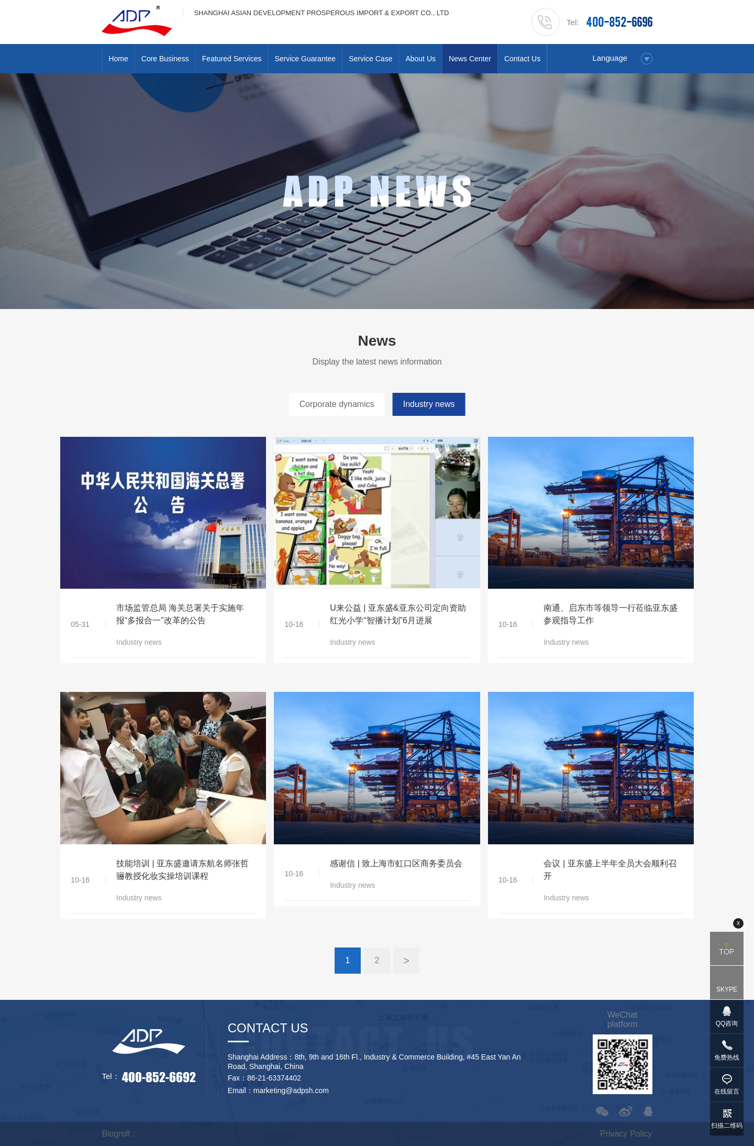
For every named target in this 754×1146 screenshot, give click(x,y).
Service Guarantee (305, 58)
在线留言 (726, 1091)
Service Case (370, 58)
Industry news (429, 404)
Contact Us (522, 58)
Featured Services (232, 58)
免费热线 (726, 1057)
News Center (470, 58)
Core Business (165, 58)
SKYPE (726, 989)
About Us (420, 58)
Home (118, 58)
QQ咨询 (727, 1023)
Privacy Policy (626, 1133)
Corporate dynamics (337, 404)
